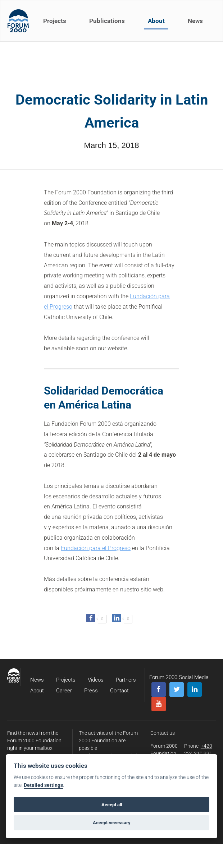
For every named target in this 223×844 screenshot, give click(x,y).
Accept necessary (112, 822)
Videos (96, 680)
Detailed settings (43, 785)
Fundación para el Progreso (96, 548)
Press (91, 690)
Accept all (111, 804)
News (195, 20)
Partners (126, 680)
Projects (54, 20)
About (156, 20)
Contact (119, 690)
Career (64, 690)
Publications (107, 20)
